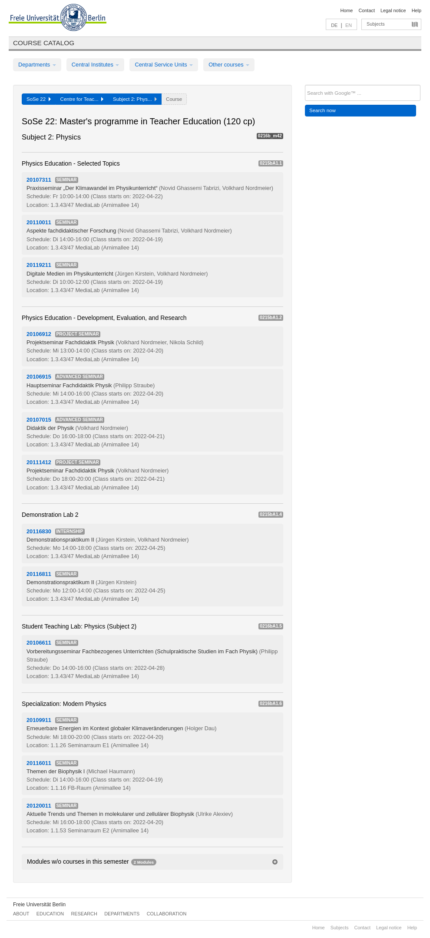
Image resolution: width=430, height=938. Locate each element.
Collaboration (167, 913)
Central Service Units (164, 64)
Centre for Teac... (82, 99)
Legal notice (393, 10)
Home (346, 10)
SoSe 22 (38, 99)
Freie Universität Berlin (39, 904)
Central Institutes (95, 64)
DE (334, 25)
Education (50, 913)
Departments (37, 64)
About (21, 913)
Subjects (376, 24)
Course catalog (43, 43)
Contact (366, 10)
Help (416, 10)
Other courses (228, 64)
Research (84, 913)
